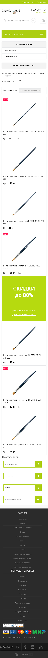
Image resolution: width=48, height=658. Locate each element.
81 (9, 228)
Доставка (22, 594)
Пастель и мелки (22, 536)
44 (11, 138)
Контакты (22, 585)
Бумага (22, 532)
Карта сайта (22, 621)
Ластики (7, 488)
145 (9, 451)
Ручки (22, 523)
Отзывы (22, 607)
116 (9, 362)
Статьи (22, 616)
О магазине (22, 581)
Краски (22, 545)
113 (12, 406)
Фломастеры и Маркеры (22, 528)
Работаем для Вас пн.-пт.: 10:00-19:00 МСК (19, 637)
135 (12, 272)
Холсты (22, 550)
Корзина (24, 654)
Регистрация (41, 2)
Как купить (22, 590)
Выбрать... (26, 2)
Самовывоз (22, 599)
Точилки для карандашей (13, 499)
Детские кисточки (11, 56)
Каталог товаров (24, 34)
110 (9, 183)
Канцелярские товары (22, 563)
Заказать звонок (40, 13)
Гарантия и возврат (22, 603)
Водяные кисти (10, 50)
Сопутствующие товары (22, 558)
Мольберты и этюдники (22, 554)
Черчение (22, 541)
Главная (22, 577)
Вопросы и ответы (22, 612)
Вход (33, 2)
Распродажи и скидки (22, 567)
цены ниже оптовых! (24, 314)
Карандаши (22, 519)
